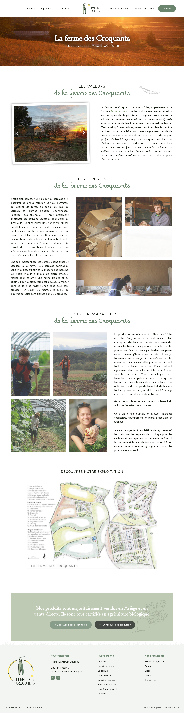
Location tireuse (107, 680)
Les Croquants (106, 666)
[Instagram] (58, 678)
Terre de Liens (119, 111)
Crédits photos (171, 707)
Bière (147, 670)
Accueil (31, 8)
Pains (148, 666)
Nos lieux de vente (143, 8)
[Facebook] (53, 678)
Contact (167, 8)
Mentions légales (152, 707)
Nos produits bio (119, 8)
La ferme (103, 670)
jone (49, 707)
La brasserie (104, 675)
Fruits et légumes (154, 661)
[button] (17, 134)
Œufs (148, 675)
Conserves (150, 680)
